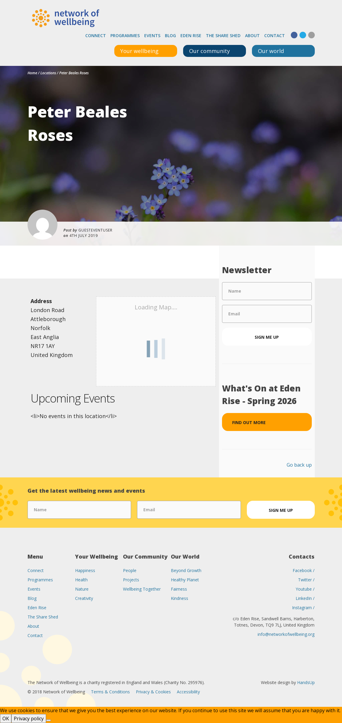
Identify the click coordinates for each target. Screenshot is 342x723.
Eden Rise (190, 35)
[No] (48, 720)
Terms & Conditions (110, 692)
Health (81, 580)
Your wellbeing (139, 51)
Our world (271, 51)
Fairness (179, 589)
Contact (274, 35)
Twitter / (306, 580)
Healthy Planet (185, 580)
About (252, 35)
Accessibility (188, 692)
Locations (48, 72)
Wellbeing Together (142, 589)
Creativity (84, 598)
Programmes (125, 35)
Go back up (299, 465)
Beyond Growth (186, 570)
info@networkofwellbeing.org (286, 634)
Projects (131, 580)
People (129, 570)
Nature (82, 589)
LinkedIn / (305, 598)
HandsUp (306, 682)
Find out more (249, 422)
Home (32, 72)
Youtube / (305, 589)
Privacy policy (29, 718)
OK (5, 718)
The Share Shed (223, 35)
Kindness (179, 598)
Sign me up (267, 337)
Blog (170, 35)
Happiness (85, 570)
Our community (209, 51)
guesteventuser (95, 230)
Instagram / (303, 607)
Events (152, 35)
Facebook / (303, 570)
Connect (95, 35)
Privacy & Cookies (153, 692)
